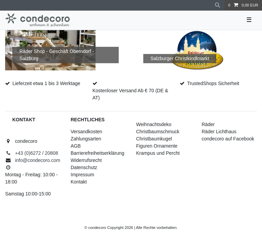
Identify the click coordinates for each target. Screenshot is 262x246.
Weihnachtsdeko (153, 124)
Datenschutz (84, 167)
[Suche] (217, 5)
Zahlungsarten (86, 138)
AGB (76, 146)
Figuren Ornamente (156, 146)
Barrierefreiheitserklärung (97, 153)
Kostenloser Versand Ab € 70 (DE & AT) (130, 94)
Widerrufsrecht (86, 160)
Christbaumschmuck (157, 131)
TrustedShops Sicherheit (213, 83)
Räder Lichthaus (219, 131)
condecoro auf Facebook (228, 138)
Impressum (82, 174)
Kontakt (79, 181)
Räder (208, 124)
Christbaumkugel (154, 138)
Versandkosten (86, 131)
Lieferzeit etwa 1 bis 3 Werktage (46, 83)
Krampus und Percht (158, 153)
